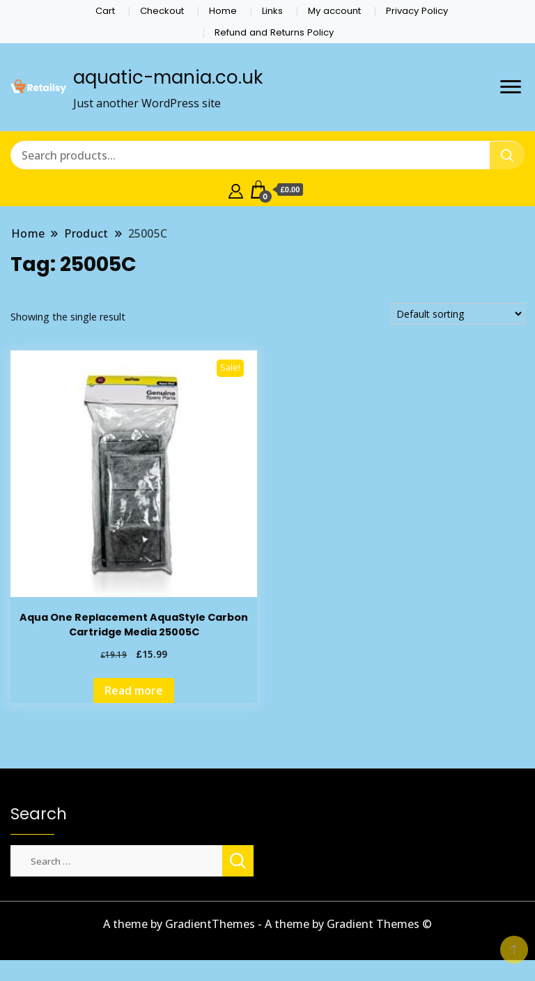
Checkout (162, 10)
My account (334, 10)
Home (223, 10)
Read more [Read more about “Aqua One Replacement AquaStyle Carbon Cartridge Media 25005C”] (133, 690)
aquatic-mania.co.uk (168, 77)
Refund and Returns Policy (274, 32)
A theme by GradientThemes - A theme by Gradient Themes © (267, 924)
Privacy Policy (417, 10)
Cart (105, 10)
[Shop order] (457, 314)
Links (272, 10)
